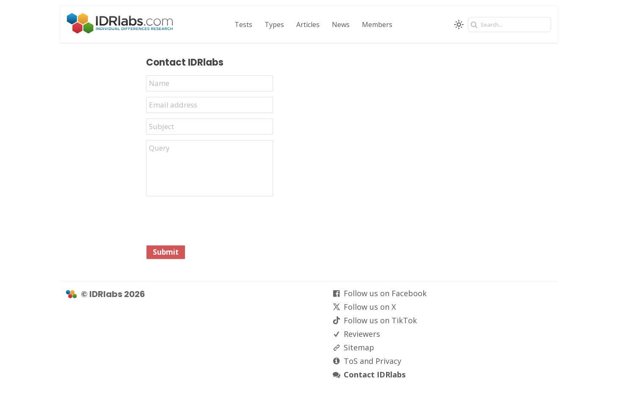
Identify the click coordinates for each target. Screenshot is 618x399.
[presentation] (210, 220)
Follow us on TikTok (380, 320)
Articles (308, 24)
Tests (243, 24)
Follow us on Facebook (385, 293)
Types (274, 24)
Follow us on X (370, 307)
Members (377, 24)
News (341, 24)
